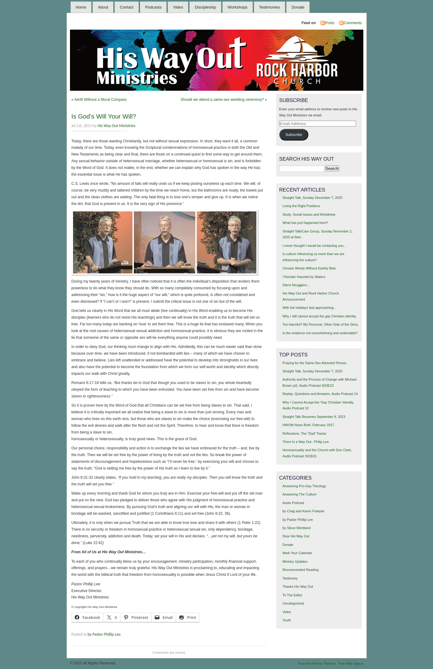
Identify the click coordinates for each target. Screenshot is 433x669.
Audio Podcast (293, 503)
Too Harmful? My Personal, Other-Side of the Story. (320, 324)
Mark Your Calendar (297, 553)
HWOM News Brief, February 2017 (308, 425)
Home (81, 7)
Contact (127, 7)
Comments (353, 23)
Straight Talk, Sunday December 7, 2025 (312, 197)
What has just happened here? (305, 223)
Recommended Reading (300, 570)
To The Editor (292, 595)
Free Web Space (350, 663)
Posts (329, 23)
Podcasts (153, 7)
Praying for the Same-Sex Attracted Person (314, 363)
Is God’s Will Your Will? (104, 116)
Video (178, 7)
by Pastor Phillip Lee (103, 634)
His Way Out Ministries (116, 125)
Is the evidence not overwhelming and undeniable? (320, 333)
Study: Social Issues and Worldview (308, 214)
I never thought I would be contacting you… (314, 245)
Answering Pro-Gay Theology (304, 486)
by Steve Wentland (296, 528)
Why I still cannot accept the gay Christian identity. (319, 316)
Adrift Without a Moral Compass (100, 99)
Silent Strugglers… (296, 285)
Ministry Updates (294, 561)
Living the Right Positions (301, 206)
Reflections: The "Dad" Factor (304, 433)
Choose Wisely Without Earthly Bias (309, 268)
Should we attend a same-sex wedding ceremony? (222, 99)
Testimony (289, 578)
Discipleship (205, 7)
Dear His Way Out (295, 536)
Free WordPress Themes (317, 663)
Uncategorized (293, 603)
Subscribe (293, 135)
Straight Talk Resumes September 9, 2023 (313, 417)
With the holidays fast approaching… (309, 307)
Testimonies (269, 7)
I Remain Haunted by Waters (303, 277)
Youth (286, 620)
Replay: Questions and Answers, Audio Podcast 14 (320, 394)
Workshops (238, 7)
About (103, 7)
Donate (298, 7)
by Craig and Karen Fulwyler (303, 511)
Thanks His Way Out (297, 586)
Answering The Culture (299, 494)
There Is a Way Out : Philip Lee (305, 442)
